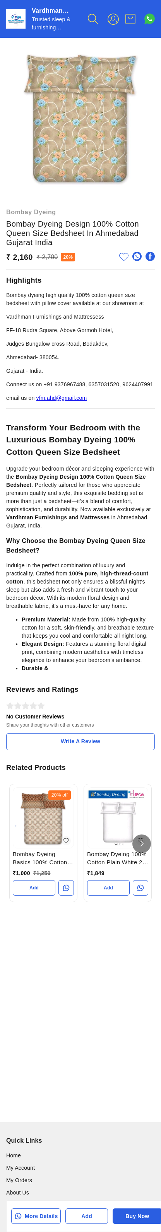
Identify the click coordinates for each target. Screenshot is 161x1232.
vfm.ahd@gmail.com (61, 398)
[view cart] (130, 19)
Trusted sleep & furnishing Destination (51, 27)
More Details (36, 1216)
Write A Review (80, 741)
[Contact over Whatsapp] (149, 19)
